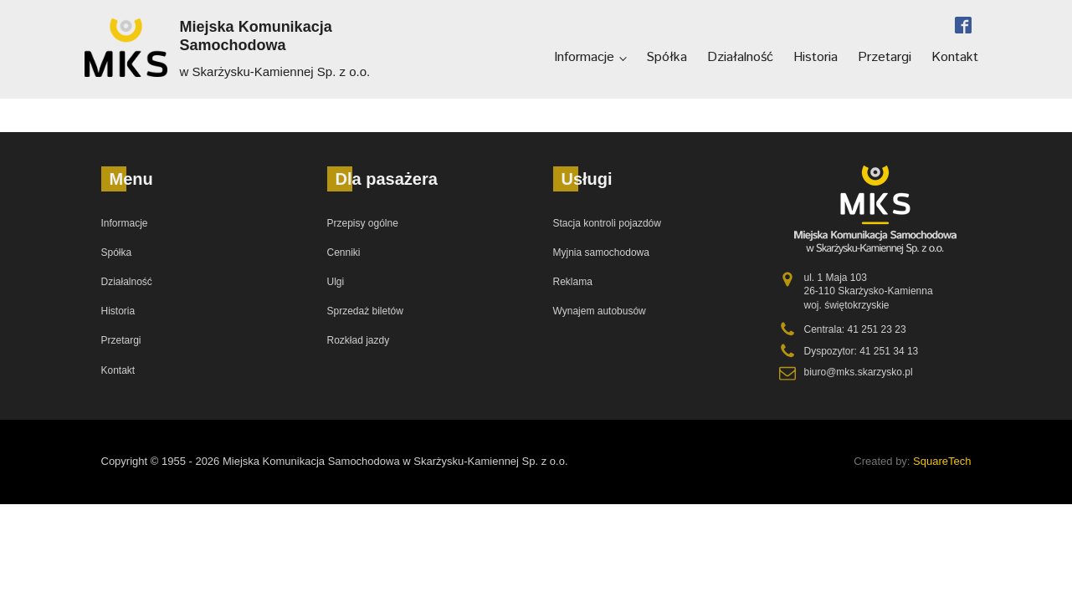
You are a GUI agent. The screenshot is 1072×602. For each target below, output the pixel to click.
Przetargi (884, 57)
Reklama (572, 282)
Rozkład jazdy (358, 340)
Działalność (740, 57)
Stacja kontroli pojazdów (607, 223)
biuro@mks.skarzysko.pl (858, 372)
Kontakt (954, 57)
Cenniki (344, 252)
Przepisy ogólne (362, 223)
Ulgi (336, 282)
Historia (815, 57)
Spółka (666, 57)
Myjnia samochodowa (601, 252)
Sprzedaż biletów (365, 311)
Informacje (584, 57)
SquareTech (942, 461)
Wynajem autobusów (599, 311)
